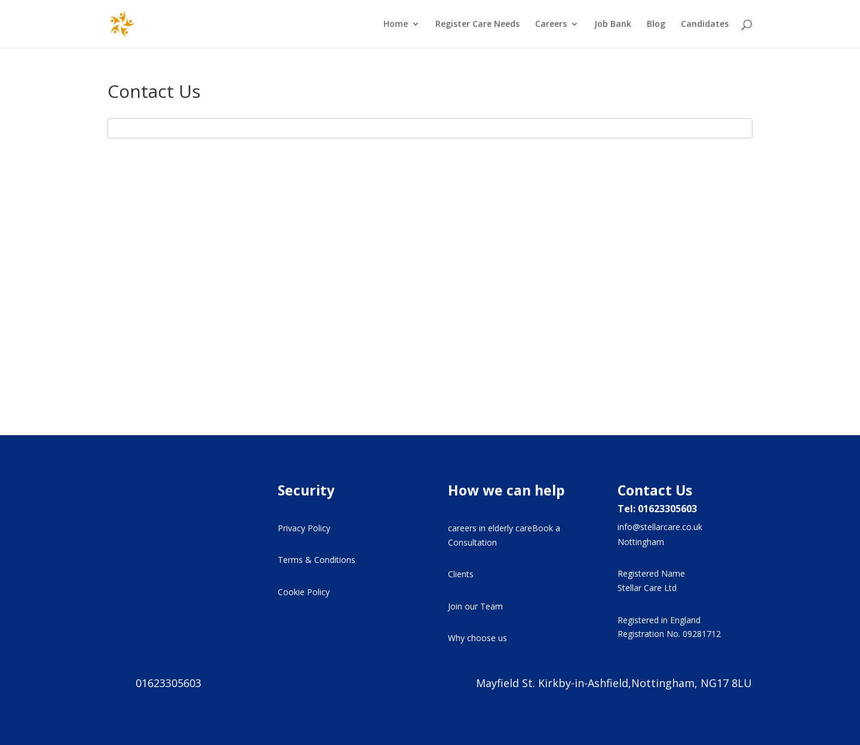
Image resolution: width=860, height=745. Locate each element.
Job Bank (612, 24)
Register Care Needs (477, 24)
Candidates (705, 24)
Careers (551, 24)
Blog (656, 24)
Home (395, 24)
